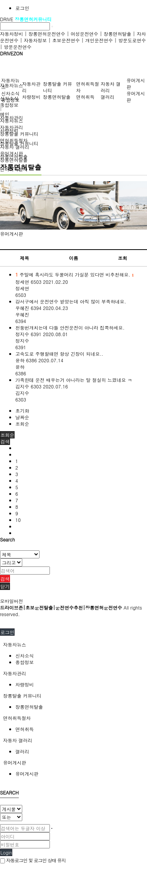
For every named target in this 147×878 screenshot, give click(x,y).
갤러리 (107, 96)
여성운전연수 (84, 33)
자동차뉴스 (11, 85)
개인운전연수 (99, 40)
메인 (4, 114)
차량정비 (31, 96)
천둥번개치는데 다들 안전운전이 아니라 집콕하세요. (70, 327)
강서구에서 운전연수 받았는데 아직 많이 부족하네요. (70, 301)
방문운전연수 (17, 46)
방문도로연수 (132, 40)
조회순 (22, 423)
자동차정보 (35, 40)
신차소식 (10, 93)
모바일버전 (11, 601)
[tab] (73, 644)
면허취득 (85, 96)
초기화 (22, 410)
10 (18, 519)
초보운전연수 (66, 40)
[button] (5, 441)
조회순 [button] (7, 435)
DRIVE (7, 19)
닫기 (5, 586)
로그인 (22, 8)
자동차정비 (11, 33)
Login (6, 852)
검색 (5, 578)
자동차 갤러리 (14, 146)
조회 (122, 258)
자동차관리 (11, 127)
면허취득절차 (14, 140)
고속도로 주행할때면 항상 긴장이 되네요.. (59, 353)
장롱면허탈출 (117, 33)
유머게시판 (11, 233)
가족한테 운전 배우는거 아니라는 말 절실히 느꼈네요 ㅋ (73, 380)
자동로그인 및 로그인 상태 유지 (33, 860)
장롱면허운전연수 (46, 33)
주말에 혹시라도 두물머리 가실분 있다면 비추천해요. (74, 274)
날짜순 (22, 417)
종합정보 (9, 105)
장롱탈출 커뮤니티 (19, 133)
